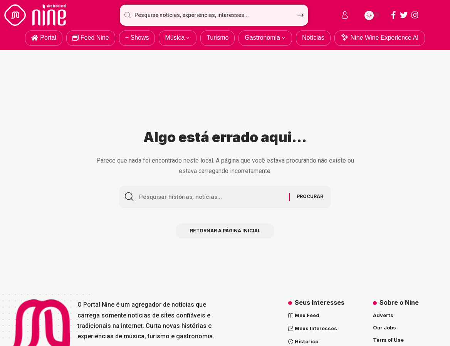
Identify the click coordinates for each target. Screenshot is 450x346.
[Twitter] (404, 15)
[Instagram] (415, 15)
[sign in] (345, 15)
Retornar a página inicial (225, 232)
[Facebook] (393, 15)
